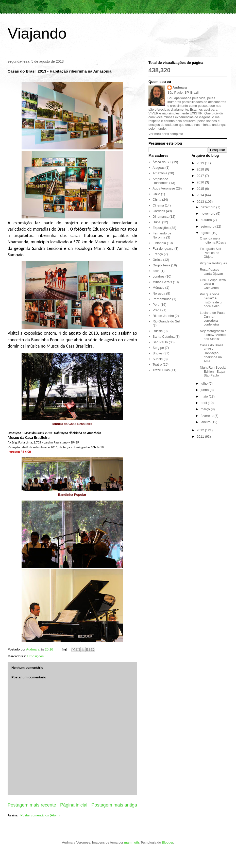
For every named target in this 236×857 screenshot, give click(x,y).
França (158, 254)
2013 (201, 201)
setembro (208, 226)
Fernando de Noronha (162, 235)
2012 (201, 430)
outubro (207, 220)
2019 (201, 163)
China (157, 199)
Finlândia (159, 243)
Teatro (157, 364)
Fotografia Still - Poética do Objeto (211, 253)
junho (205, 390)
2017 (201, 176)
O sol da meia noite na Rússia (213, 240)
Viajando (37, 33)
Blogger (167, 842)
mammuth (131, 842)
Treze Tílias (161, 370)
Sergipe (158, 348)
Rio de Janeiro (163, 316)
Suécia (158, 359)
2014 (201, 195)
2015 (201, 189)
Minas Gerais (162, 282)
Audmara (180, 87)
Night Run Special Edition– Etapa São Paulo (213, 371)
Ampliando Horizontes (160, 181)
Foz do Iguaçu (163, 248)
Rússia (158, 331)
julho (205, 383)
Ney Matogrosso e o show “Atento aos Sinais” (213, 335)
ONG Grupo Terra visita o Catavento (213, 284)
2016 (201, 182)
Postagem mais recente (32, 805)
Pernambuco (162, 299)
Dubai (157, 222)
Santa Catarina (164, 336)
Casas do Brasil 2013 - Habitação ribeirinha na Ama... (211, 353)
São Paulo (160, 342)
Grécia (157, 260)
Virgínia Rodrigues (213, 263)
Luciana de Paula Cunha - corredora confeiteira (212, 319)
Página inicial (73, 805)
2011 (201, 436)
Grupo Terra (161, 265)
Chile (156, 194)
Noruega (159, 293)
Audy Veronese (164, 188)
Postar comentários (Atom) (40, 815)
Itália (156, 271)
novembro (208, 213)
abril (204, 403)
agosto (206, 233)
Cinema (158, 205)
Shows (157, 353)
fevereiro (207, 416)
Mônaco (158, 287)
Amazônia (160, 173)
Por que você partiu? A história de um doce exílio (212, 300)
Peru (156, 304)
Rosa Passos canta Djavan (211, 272)
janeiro (206, 422)
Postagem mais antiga (114, 805)
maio (205, 396)
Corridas (159, 211)
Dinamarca (160, 216)
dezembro (208, 207)
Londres (158, 276)
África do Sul (162, 162)
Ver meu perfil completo (165, 134)
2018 (201, 169)
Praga (157, 310)
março (206, 409)
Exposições (35, 656)
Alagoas (158, 167)
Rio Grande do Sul (166, 321)
